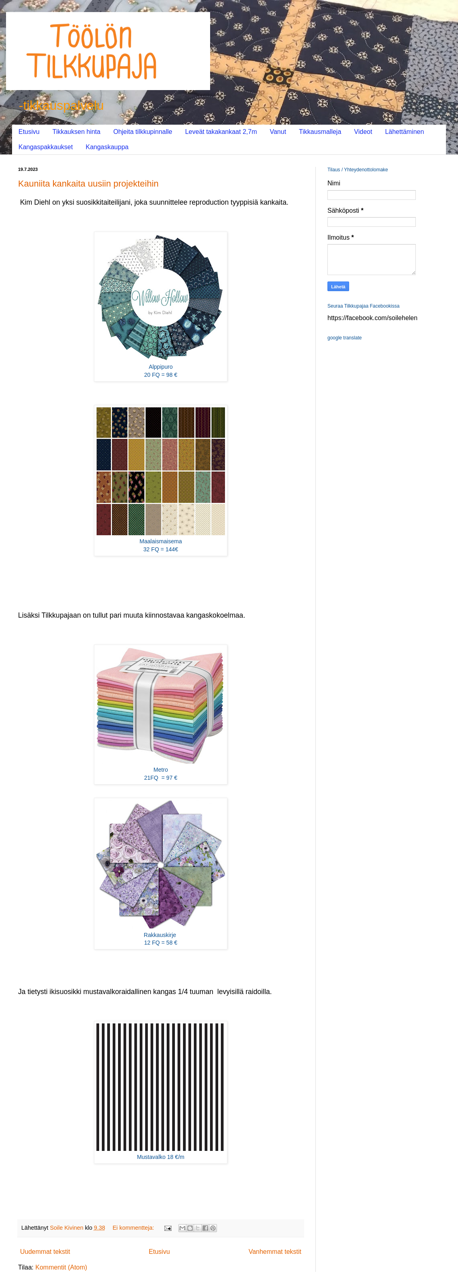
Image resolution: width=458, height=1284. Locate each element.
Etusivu (28, 131)
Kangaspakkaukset (45, 147)
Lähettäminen (404, 131)
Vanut (278, 131)
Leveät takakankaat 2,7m (221, 131)
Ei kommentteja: (133, 1227)
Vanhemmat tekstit (275, 1251)
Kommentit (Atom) (61, 1267)
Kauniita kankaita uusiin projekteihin (88, 184)
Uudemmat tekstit (45, 1251)
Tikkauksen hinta (76, 131)
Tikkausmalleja (320, 131)
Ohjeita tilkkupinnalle (142, 131)
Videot (363, 131)
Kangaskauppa (107, 147)
